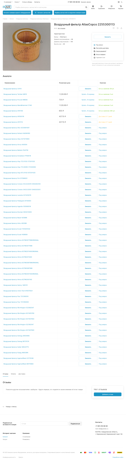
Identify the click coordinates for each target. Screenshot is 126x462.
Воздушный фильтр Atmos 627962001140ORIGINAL (21, 274)
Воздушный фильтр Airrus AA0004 (15, 144)
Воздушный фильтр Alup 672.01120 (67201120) (19, 173)
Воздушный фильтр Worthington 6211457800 (19, 330)
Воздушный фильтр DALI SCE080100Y (17, 128)
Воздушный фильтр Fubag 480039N (16, 352)
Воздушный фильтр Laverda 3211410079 (17, 195)
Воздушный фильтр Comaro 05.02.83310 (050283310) (22, 184)
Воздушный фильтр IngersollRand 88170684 (18, 364)
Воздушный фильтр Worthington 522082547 (19, 307)
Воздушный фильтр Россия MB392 (16, 100)
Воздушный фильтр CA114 (12, 89)
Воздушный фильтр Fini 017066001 (15, 178)
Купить (84, 94)
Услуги (5, 439)
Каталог (5, 437)
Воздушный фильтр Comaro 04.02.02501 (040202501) (22, 189)
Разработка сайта (118, 457)
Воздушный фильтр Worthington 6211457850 (19, 319)
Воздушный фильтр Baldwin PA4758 (16, 150)
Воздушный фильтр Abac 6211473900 (16, 139)
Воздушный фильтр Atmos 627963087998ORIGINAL (21, 263)
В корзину (90, 94)
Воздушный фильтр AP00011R (14, 116)
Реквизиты (26, 439)
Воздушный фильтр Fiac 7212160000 (16, 302)
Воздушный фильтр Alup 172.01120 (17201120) (19, 161)
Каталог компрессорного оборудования (17, 12)
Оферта (20, 457)
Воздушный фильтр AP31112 (13, 122)
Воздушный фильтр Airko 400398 (15, 223)
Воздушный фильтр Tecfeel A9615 (15, 94)
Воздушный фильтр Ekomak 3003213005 (18, 212)
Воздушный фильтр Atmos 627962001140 (18, 279)
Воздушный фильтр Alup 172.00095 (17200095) (20, 167)
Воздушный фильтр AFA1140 (13, 111)
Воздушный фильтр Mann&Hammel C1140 (18, 105)
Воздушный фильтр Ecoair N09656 (15, 234)
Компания (26, 433)
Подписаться (75, 424)
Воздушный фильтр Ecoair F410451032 (17, 229)
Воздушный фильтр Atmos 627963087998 (18, 268)
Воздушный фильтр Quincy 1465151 (16, 285)
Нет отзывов (61, 28)
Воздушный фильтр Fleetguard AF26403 (17, 201)
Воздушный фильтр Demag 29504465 (17, 336)
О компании (26, 437)
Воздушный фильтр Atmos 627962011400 (18, 257)
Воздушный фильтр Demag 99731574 (16, 341)
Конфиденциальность (9, 457)
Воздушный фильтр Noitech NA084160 (17, 133)
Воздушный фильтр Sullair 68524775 (16, 347)
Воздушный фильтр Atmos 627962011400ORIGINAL (21, 251)
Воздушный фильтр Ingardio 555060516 (17, 206)
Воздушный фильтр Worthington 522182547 (19, 324)
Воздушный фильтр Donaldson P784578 (17, 156)
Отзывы (5, 374)
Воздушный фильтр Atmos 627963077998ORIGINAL (21, 240)
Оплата (13, 374)
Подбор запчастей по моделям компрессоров (70, 12)
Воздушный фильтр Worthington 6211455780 (19, 313)
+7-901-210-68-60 (74, 2)
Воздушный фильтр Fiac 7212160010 (16, 296)
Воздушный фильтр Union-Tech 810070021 (18, 291)
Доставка (22, 374)
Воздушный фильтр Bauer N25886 (15, 218)
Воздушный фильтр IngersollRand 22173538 (18, 358)
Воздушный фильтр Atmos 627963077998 (18, 246)
